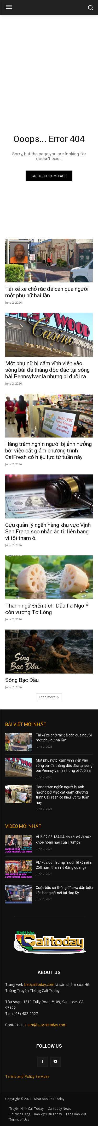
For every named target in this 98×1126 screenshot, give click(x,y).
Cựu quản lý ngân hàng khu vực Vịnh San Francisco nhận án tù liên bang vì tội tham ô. (48, 531)
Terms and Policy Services (27, 1076)
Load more (49, 697)
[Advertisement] (49, 66)
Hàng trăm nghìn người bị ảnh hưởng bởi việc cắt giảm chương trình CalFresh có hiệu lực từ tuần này (48, 450)
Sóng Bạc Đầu (22, 680)
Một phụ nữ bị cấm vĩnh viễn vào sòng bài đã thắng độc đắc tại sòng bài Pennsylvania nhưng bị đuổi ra (47, 370)
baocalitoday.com (39, 984)
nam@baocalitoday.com (45, 1024)
